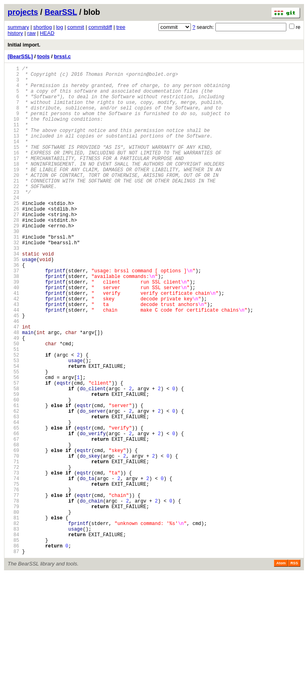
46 (13, 376)
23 (13, 219)
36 (13, 308)
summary (18, 27)
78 (13, 594)
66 (13, 512)
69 (13, 533)
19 (13, 192)
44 (13, 362)
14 (13, 158)
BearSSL (61, 12)
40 (13, 335)
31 (13, 274)
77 (13, 587)
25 (13, 233)
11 (13, 137)
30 (13, 267)
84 (13, 635)
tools (43, 56)
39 (13, 328)
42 (13, 349)
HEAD (47, 33)
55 (13, 437)
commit (75, 27)
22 (13, 212)
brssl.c (62, 56)
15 (13, 165)
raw (31, 33)
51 (13, 410)
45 (13, 369)
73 (13, 560)
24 (13, 226)
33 (13, 287)
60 (13, 471)
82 (13, 621)
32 (13, 281)
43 (13, 356)
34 (13, 294)
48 (13, 390)
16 (13, 171)
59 (13, 465)
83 (13, 628)
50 (13, 403)
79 (13, 601)
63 (13, 492)
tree (120, 27)
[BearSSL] (20, 56)
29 (13, 260)
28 (13, 253)
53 (13, 424)
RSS (294, 668)
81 (13, 615)
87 (13, 656)
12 (13, 144)
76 (13, 581)
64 (13, 499)
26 (13, 240)
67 (13, 519)
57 (13, 451)
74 (13, 567)
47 (13, 383)
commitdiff (100, 27)
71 (13, 546)
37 (13, 315)
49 (13, 396)
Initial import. (24, 45)
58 (13, 458)
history (15, 33)
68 (13, 526)
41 (13, 342)
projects (23, 12)
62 (13, 485)
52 (13, 417)
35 (13, 301)
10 (13, 131)
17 (13, 178)
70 (13, 540)
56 (13, 444)
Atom (281, 668)
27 (13, 246)
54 (13, 431)
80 (13, 608)
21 (13, 206)
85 (13, 642)
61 (13, 478)
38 (13, 321)
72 (13, 553)
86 (13, 649)
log (59, 27)
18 (13, 185)
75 (13, 574)
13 (13, 151)
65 (13, 506)
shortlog (42, 27)
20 (13, 199)
